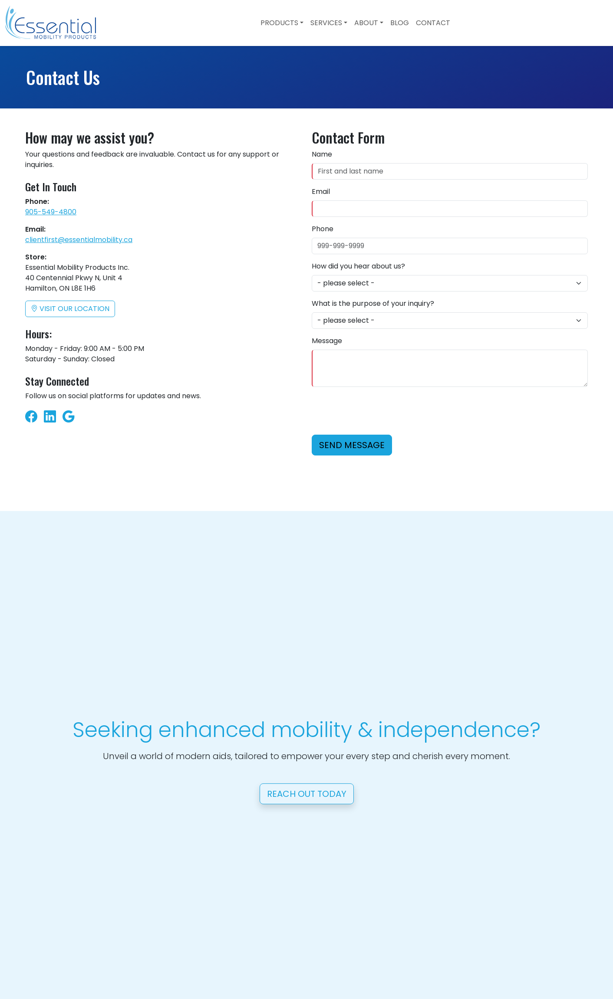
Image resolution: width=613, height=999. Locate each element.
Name (322, 154)
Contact (433, 23)
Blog (399, 23)
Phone (322, 229)
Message (327, 341)
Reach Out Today (306, 794)
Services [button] (326, 23)
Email (321, 192)
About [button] (366, 23)
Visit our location (70, 309)
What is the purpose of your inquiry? (373, 303)
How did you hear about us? (358, 266)
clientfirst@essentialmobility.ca (78, 240)
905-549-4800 (50, 212)
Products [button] (279, 23)
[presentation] (378, 411)
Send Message (352, 445)
